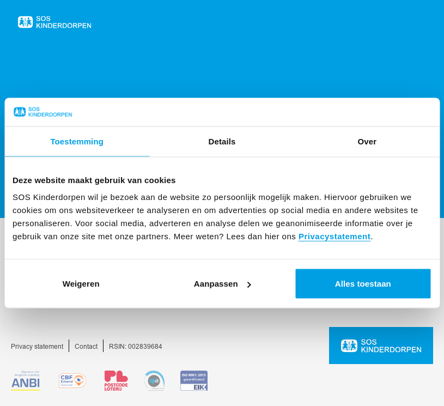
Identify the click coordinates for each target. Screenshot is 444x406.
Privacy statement (37, 347)
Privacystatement (334, 236)
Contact (86, 347)
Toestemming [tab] (77, 141)
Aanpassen (222, 283)
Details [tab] (222, 141)
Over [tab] (367, 141)
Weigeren (81, 283)
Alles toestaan (363, 283)
